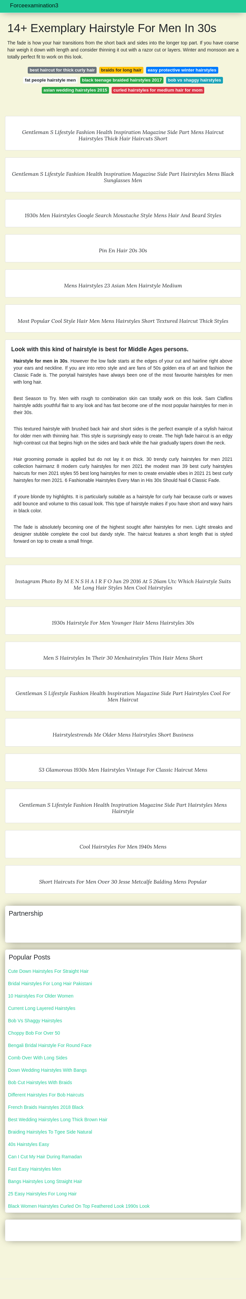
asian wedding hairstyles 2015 (75, 90)
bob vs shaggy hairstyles (194, 80)
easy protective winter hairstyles (182, 70)
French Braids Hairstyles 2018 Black (46, 1107)
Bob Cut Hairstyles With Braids (40, 1082)
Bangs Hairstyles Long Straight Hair (45, 1181)
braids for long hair (121, 70)
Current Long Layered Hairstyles (42, 1008)
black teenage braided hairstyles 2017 (122, 80)
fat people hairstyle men (50, 80)
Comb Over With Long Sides (37, 1057)
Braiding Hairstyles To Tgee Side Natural (50, 1132)
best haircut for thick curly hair (62, 70)
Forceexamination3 (34, 5)
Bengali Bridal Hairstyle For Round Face (50, 1045)
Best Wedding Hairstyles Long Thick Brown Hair (58, 1119)
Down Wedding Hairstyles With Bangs (47, 1070)
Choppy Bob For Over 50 (34, 1033)
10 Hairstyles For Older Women (41, 996)
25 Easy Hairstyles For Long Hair (42, 1193)
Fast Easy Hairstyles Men (34, 1169)
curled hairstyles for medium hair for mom (158, 90)
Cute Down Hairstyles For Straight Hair (48, 971)
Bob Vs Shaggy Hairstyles (35, 1020)
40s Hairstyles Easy (28, 1144)
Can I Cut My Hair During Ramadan (45, 1156)
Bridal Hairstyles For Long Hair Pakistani (50, 983)
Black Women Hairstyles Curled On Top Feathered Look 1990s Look (79, 1206)
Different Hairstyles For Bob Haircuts (46, 1094)
